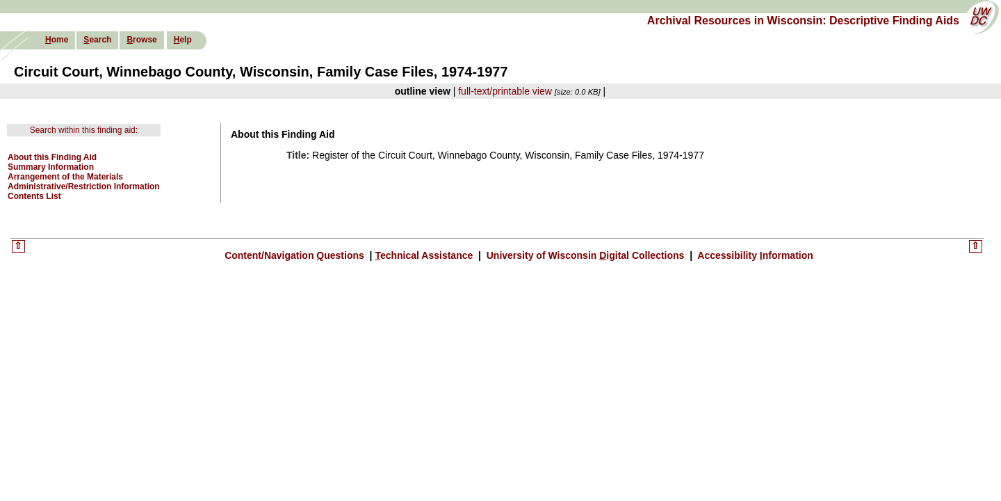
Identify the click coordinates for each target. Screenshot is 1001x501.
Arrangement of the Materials (65, 177)
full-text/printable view (505, 91)
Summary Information (51, 167)
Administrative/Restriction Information (84, 186)
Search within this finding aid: (84, 130)
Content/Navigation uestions (296, 255)
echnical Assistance (425, 255)
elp (183, 40)
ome (56, 40)
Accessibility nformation (754, 255)
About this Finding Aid (52, 157)
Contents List (34, 196)
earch (97, 40)
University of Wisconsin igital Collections (585, 255)
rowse (141, 40)
